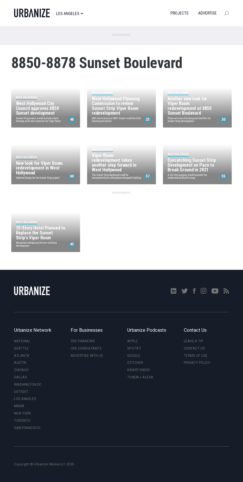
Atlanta (22, 356)
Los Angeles (69, 13)
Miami (19, 406)
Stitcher (135, 363)
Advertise (207, 13)
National (22, 341)
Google (133, 356)
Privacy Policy (197, 363)
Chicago (21, 370)
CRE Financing (83, 341)
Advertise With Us (87, 356)
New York (22, 413)
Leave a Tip (194, 341)
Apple (132, 341)
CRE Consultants (86, 348)
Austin (20, 363)
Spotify (134, 348)
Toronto (22, 420)
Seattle (21, 348)
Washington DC (28, 384)
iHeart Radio (138, 370)
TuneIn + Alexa (140, 377)
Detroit (21, 392)
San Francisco (27, 428)
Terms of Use (196, 356)
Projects (179, 13)
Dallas (20, 377)
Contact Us (194, 348)
